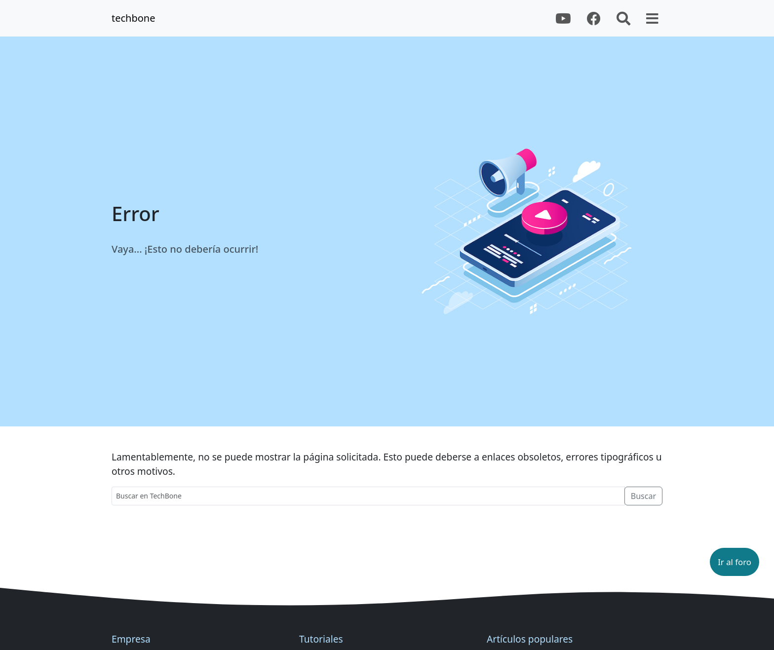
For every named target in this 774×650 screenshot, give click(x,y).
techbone (133, 18)
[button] (734, 562)
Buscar (643, 496)
